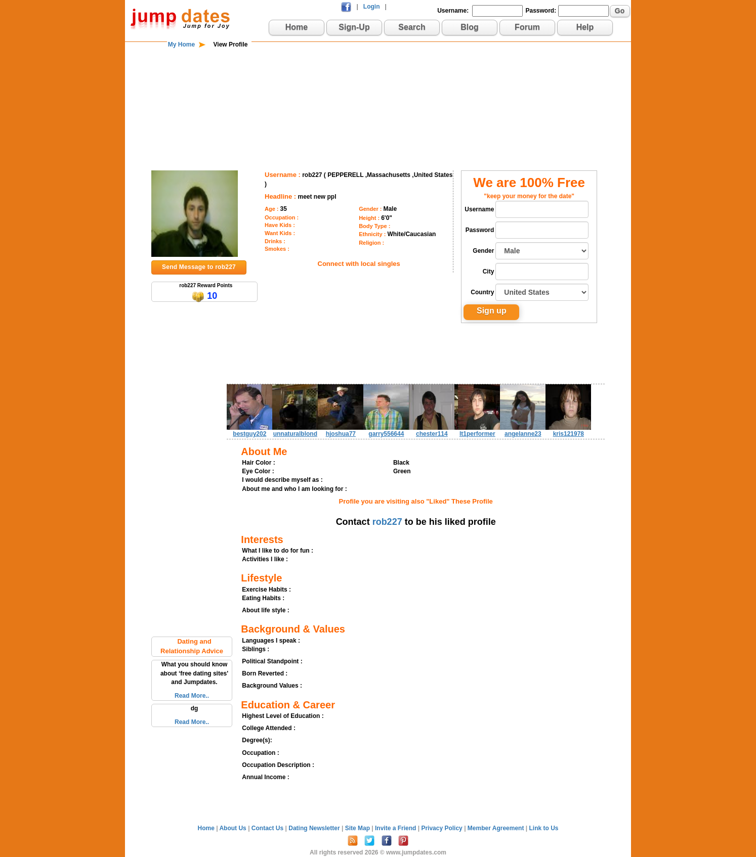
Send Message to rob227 (199, 266)
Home (296, 27)
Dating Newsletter (315, 828)
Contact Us (268, 828)
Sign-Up (354, 27)
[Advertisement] (378, 82)
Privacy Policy (442, 828)
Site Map (358, 828)
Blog (469, 27)
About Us (233, 828)
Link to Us (543, 828)
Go (619, 11)
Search (411, 27)
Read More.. (192, 695)
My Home (181, 44)
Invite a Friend (396, 828)
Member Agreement (497, 828)
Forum (527, 27)
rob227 (387, 522)
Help (585, 27)
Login (371, 6)
